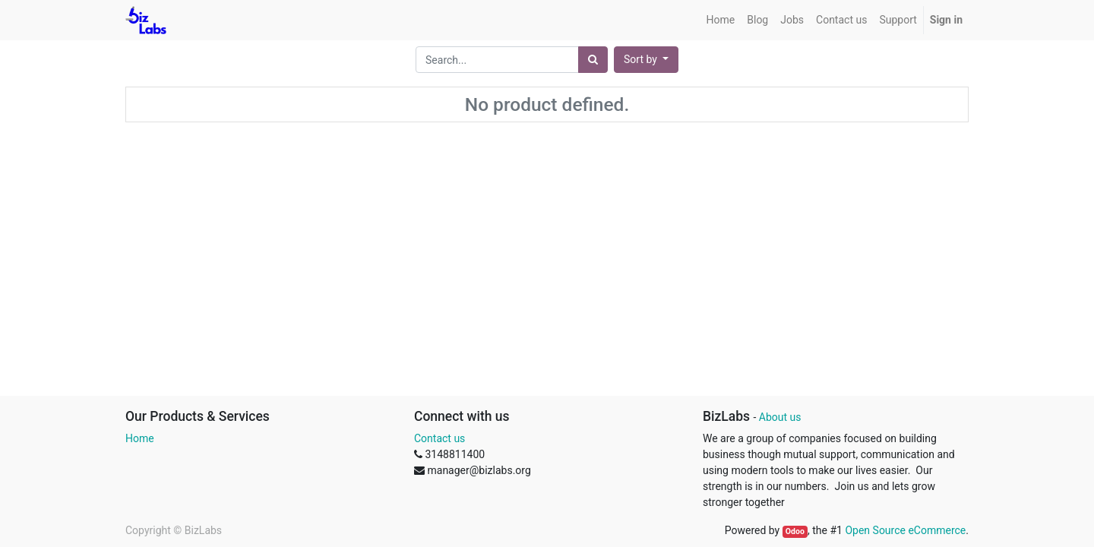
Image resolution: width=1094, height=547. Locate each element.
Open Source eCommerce (905, 530)
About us (780, 417)
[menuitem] (720, 20)
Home (139, 438)
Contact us (439, 438)
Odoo (795, 531)
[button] (646, 59)
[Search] (593, 59)
